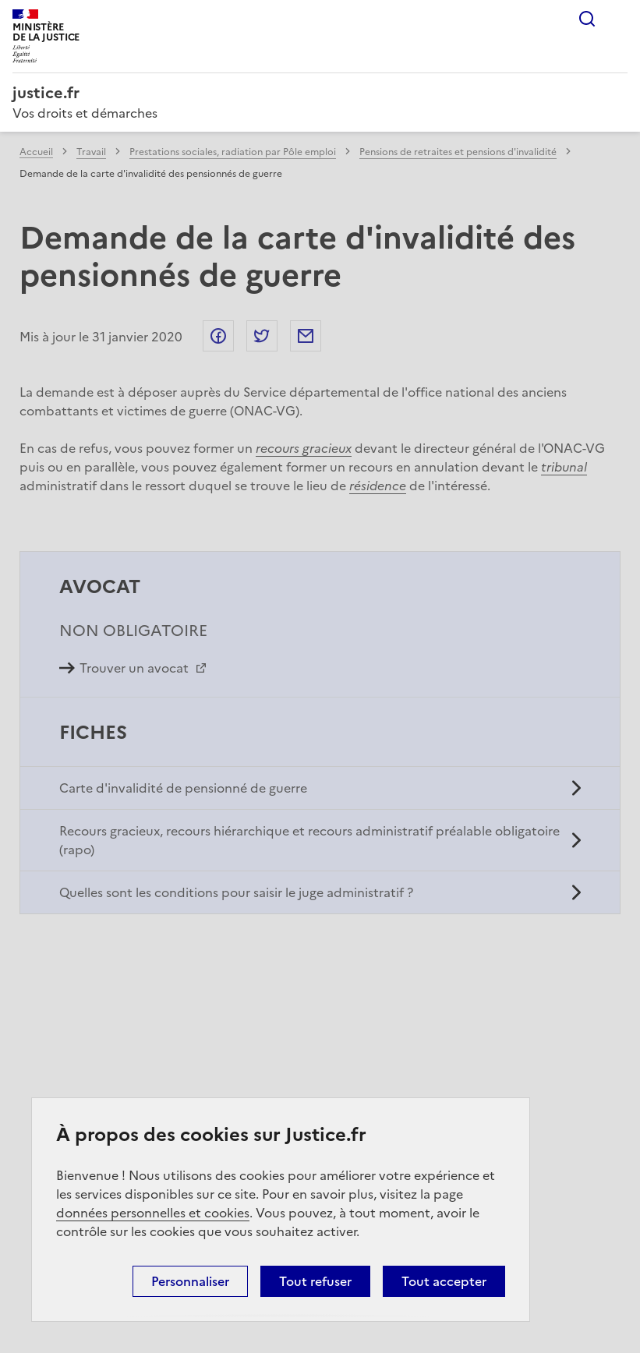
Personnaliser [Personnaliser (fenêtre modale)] (190, 1281)
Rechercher (587, 18)
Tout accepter (443, 1281)
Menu (618, 18)
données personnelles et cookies (152, 1212)
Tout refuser (315, 1281)
